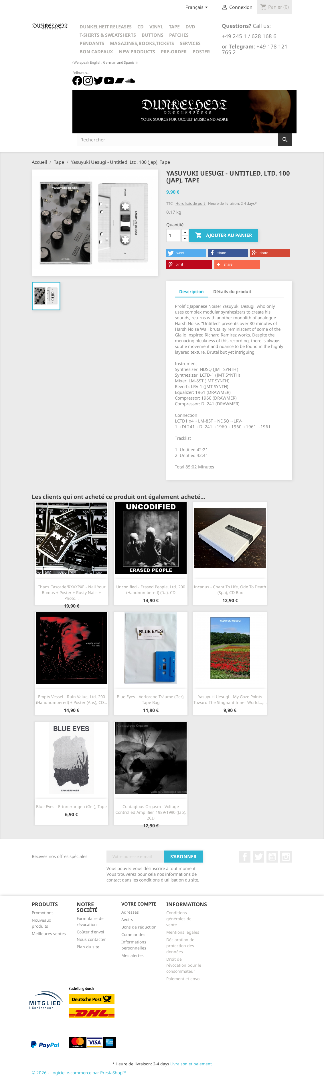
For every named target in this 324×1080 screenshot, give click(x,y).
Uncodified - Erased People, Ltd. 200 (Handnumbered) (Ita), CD (150, 589)
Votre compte (138, 904)
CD (140, 27)
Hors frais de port (190, 203)
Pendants (92, 43)
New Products (137, 51)
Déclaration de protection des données (180, 945)
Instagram (286, 857)
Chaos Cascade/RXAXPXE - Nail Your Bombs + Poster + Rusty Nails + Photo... (71, 592)
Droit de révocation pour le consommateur (183, 965)
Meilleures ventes (49, 933)
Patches (179, 35)
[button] (186, 253)
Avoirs (127, 919)
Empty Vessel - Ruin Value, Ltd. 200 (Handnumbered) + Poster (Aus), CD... (71, 699)
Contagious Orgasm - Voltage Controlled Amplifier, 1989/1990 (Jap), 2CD (150, 812)
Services (190, 43)
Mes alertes (132, 955)
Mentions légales (182, 932)
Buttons (152, 35)
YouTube (272, 857)
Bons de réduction (139, 927)
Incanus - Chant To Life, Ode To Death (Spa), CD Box (230, 589)
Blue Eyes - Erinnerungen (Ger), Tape (71, 806)
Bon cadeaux (96, 51)
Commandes (133, 934)
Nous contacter (91, 939)
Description (191, 291)
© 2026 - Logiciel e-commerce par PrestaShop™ (79, 1072)
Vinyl (156, 27)
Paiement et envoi (183, 978)
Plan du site (88, 946)
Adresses (130, 912)
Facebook (244, 857)
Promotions (43, 912)
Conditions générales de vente (178, 918)
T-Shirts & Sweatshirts (108, 35)
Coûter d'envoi (90, 932)
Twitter (258, 857)
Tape (174, 27)
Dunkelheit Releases (106, 27)
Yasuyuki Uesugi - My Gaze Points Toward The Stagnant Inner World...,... (230, 699)
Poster (201, 51)
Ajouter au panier (223, 235)
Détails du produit (232, 291)
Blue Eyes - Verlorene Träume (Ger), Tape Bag (151, 699)
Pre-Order (174, 51)
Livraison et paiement (191, 1064)
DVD (190, 27)
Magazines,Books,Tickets (142, 43)
